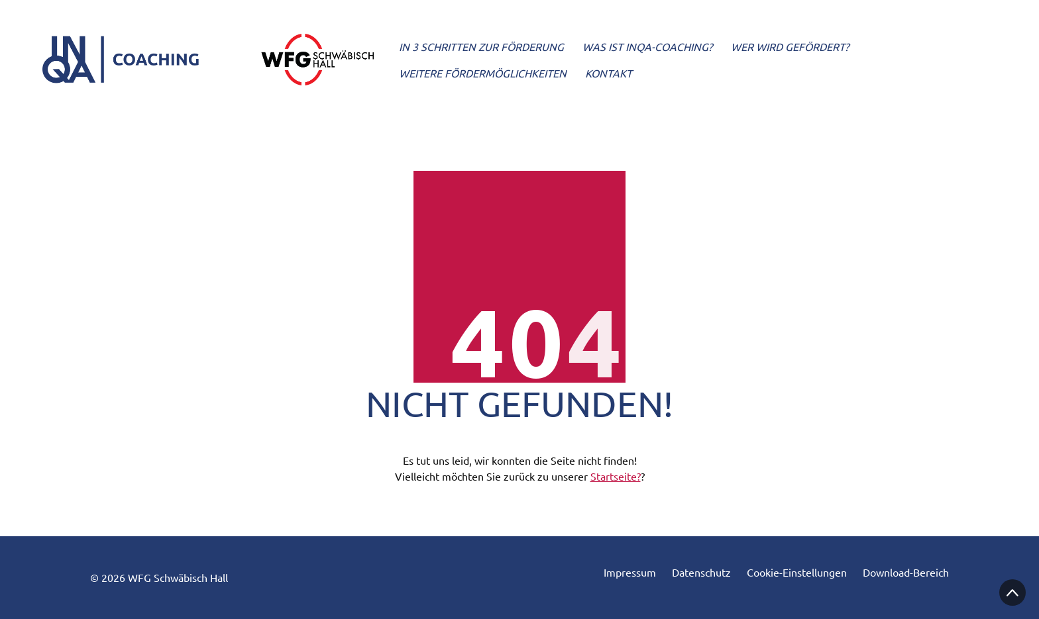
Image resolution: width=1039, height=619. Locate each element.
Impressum (630, 572)
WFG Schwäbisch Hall (178, 577)
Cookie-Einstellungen (797, 572)
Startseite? (615, 476)
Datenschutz (701, 572)
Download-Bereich (906, 572)
